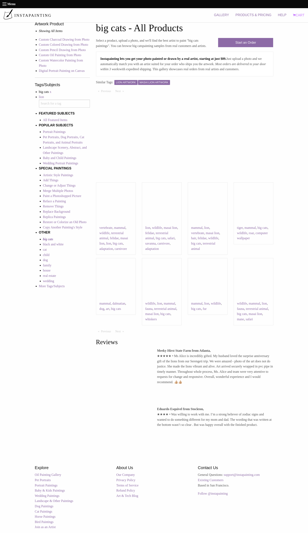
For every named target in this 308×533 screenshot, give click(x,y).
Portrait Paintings (54, 132)
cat (45, 249)
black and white (53, 244)
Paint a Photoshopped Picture (62, 196)
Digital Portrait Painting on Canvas (62, 70)
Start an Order (245, 42)
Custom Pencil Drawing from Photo (62, 50)
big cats (118, 243)
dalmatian (118, 303)
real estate (49, 275)
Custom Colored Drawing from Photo (63, 44)
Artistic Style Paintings (58, 175)
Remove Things (53, 206)
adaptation (106, 248)
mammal (119, 227)
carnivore (121, 248)
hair (193, 238)
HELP (282, 15)
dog (45, 260)
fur (205, 308)
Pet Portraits (43, 480)
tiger (240, 227)
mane (240, 319)
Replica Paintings (54, 217)
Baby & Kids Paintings (50, 490)
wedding (48, 281)
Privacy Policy (126, 480)
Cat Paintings (43, 511)
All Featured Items (55, 120)
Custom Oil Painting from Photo (60, 55)
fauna (149, 308)
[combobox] (64, 104)
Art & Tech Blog (127, 495)
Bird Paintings (44, 522)
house (47, 270)
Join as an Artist (45, 527)
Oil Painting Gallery (48, 474)
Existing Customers (211, 480)
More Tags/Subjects (52, 286)
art (107, 308)
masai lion (170, 227)
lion (41, 97)
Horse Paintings (45, 516)
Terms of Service (127, 485)
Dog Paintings (44, 506)
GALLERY (221, 15)
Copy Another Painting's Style (63, 227)
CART (298, 15)
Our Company (125, 474)
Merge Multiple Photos (58, 191)
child (46, 255)
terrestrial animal (165, 308)
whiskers (151, 319)
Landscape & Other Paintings (54, 501)
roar (251, 233)
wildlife (104, 233)
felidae (114, 238)
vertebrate (106, 227)
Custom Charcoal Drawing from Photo (64, 39)
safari (171, 238)
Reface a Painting (54, 201)
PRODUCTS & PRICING (253, 15)
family (47, 265)
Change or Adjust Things (59, 185)
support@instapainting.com (242, 474)
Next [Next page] (120, 91)
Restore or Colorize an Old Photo (65, 222)
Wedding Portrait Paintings (60, 163)
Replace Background (56, 211)
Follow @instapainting (213, 493)
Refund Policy (125, 490)
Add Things (51, 180)
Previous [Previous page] (107, 91)
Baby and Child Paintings (59, 158)
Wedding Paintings (47, 495)
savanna (150, 243)
